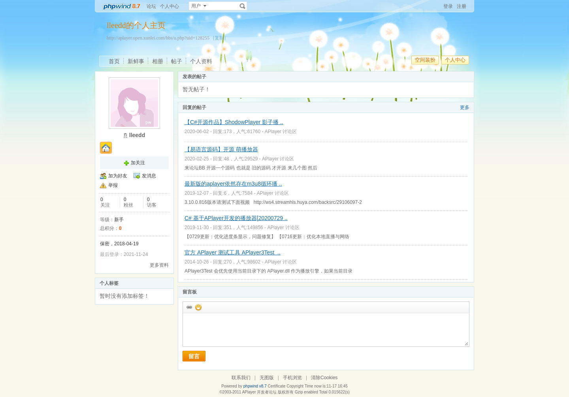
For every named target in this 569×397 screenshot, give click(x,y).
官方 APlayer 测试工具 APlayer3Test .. (233, 252)
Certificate (276, 386)
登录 (448, 6)
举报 (113, 185)
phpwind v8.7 (255, 386)
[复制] (219, 38)
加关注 (138, 163)
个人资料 (201, 61)
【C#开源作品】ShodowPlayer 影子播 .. (234, 122)
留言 (194, 356)
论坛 (151, 6)
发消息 (149, 176)
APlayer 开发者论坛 (259, 392)
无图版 (267, 377)
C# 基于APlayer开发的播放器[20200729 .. (236, 218)
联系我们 (241, 377)
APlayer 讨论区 (281, 131)
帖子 (176, 61)
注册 (461, 6)
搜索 (243, 5)
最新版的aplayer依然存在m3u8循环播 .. (233, 184)
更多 (464, 107)
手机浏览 (292, 377)
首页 (114, 61)
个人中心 (169, 6)
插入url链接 (188, 306)
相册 (157, 61)
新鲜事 (136, 61)
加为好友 (117, 176)
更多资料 (159, 265)
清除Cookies (324, 377)
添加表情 (198, 306)
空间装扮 (425, 60)
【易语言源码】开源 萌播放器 (221, 149)
